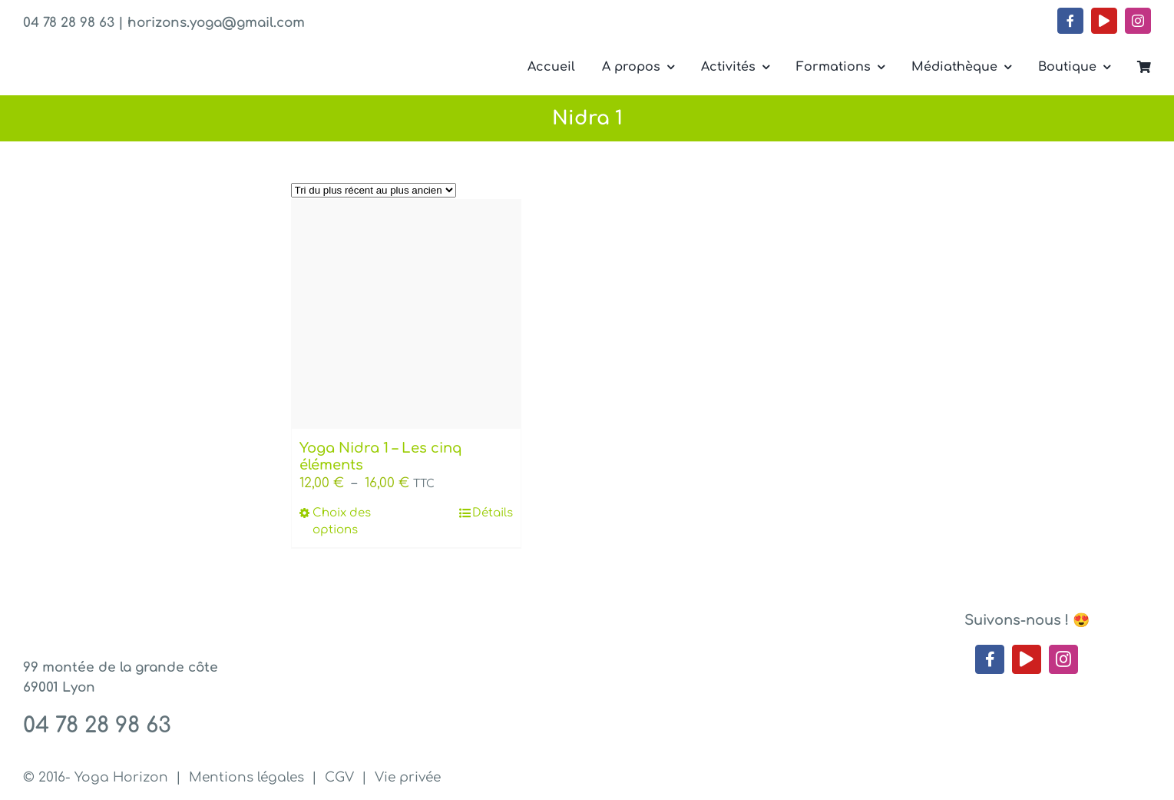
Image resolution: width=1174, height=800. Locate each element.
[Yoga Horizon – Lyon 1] (138, 52)
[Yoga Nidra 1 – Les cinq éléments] (406, 314)
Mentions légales (246, 777)
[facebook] (1070, 21)
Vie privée (408, 777)
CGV (339, 777)
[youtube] (1104, 21)
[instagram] (1138, 21)
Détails (492, 513)
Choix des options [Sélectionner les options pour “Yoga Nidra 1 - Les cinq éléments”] (342, 521)
